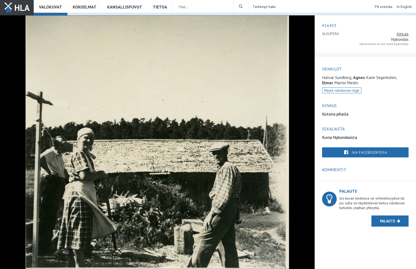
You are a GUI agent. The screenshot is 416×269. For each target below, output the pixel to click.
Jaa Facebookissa (369, 152)
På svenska (383, 6)
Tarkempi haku (264, 6)
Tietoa (160, 7)
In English (404, 6)
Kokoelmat (85, 7)
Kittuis (403, 34)
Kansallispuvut (124, 7)
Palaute (387, 221)
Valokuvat (50, 7)
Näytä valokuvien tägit (341, 90)
